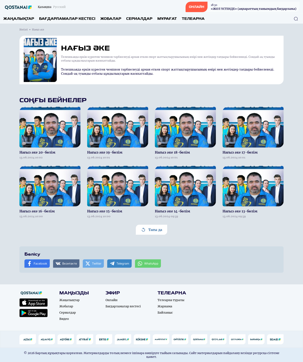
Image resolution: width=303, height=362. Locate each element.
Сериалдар (139, 19)
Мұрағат (167, 19)
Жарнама (165, 306)
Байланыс (165, 312)
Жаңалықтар (18, 19)
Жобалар (110, 19)
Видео (64, 319)
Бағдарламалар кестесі (67, 19)
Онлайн (111, 300)
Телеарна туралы (171, 300)
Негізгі (23, 29)
